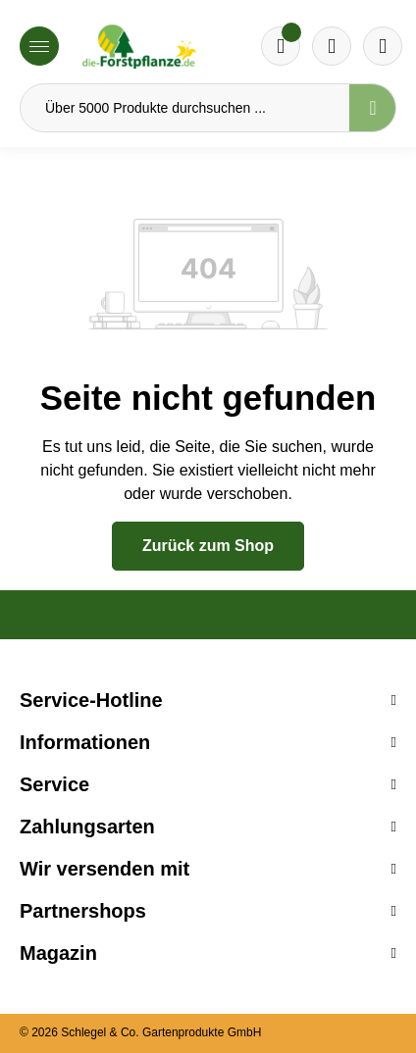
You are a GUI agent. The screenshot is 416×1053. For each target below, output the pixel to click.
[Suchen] (372, 107)
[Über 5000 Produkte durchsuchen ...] (185, 107)
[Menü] (39, 46)
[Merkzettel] (280, 46)
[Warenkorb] (331, 46)
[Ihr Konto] (382, 46)
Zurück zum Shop (208, 545)
